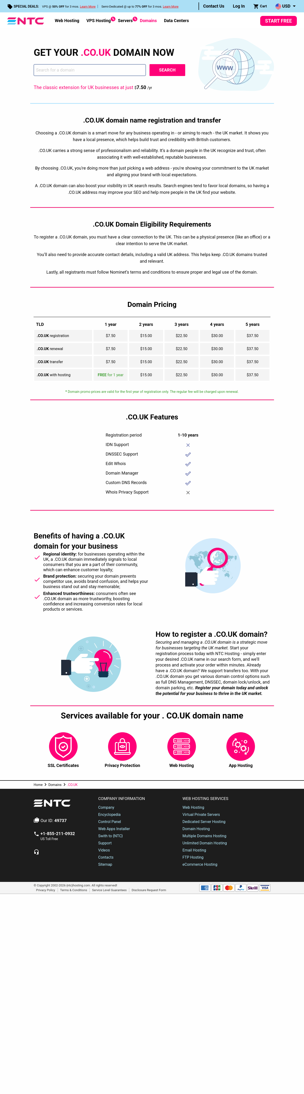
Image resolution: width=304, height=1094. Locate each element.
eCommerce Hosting (200, 864)
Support (104, 843)
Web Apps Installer (114, 829)
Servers (125, 20)
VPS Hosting (98, 20)
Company (106, 807)
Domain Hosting (196, 829)
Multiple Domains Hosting (204, 836)
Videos (104, 850)
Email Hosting (194, 850)
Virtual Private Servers (201, 814)
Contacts (105, 857)
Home (38, 784)
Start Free (278, 21)
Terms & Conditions (73, 890)
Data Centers (176, 20)
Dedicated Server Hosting (204, 821)
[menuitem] (214, 6)
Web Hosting (67, 20)
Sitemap (105, 864)
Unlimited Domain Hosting (205, 843)
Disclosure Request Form (149, 890)
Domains (148, 20)
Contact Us (213, 6)
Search (167, 69)
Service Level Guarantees (109, 890)
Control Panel (109, 821)
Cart (260, 6)
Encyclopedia (109, 814)
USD (282, 6)
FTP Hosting (193, 857)
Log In (239, 6)
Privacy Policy (45, 890)
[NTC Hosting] (25, 20)
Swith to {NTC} (110, 836)
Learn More (88, 6)
